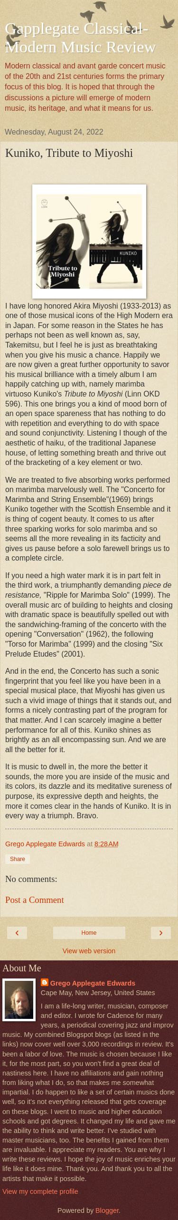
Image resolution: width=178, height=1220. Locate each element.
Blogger (107, 1210)
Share (17, 859)
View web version (89, 951)
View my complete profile (40, 1191)
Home (88, 933)
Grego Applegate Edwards (92, 983)
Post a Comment (34, 900)
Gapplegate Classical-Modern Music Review (80, 37)
